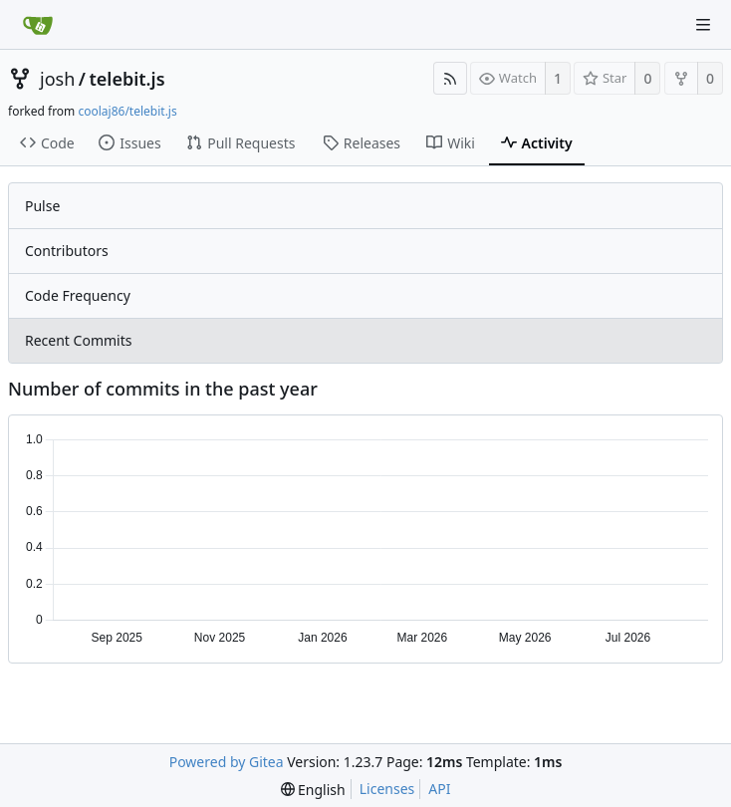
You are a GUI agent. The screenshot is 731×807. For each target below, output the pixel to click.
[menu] (313, 789)
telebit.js (126, 79)
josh (57, 79)
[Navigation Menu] (703, 25)
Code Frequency (77, 295)
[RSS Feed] (450, 78)
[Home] (38, 25)
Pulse (42, 205)
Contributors (67, 250)
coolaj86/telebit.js (127, 111)
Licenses (387, 788)
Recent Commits (78, 340)
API (439, 788)
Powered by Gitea (226, 761)
